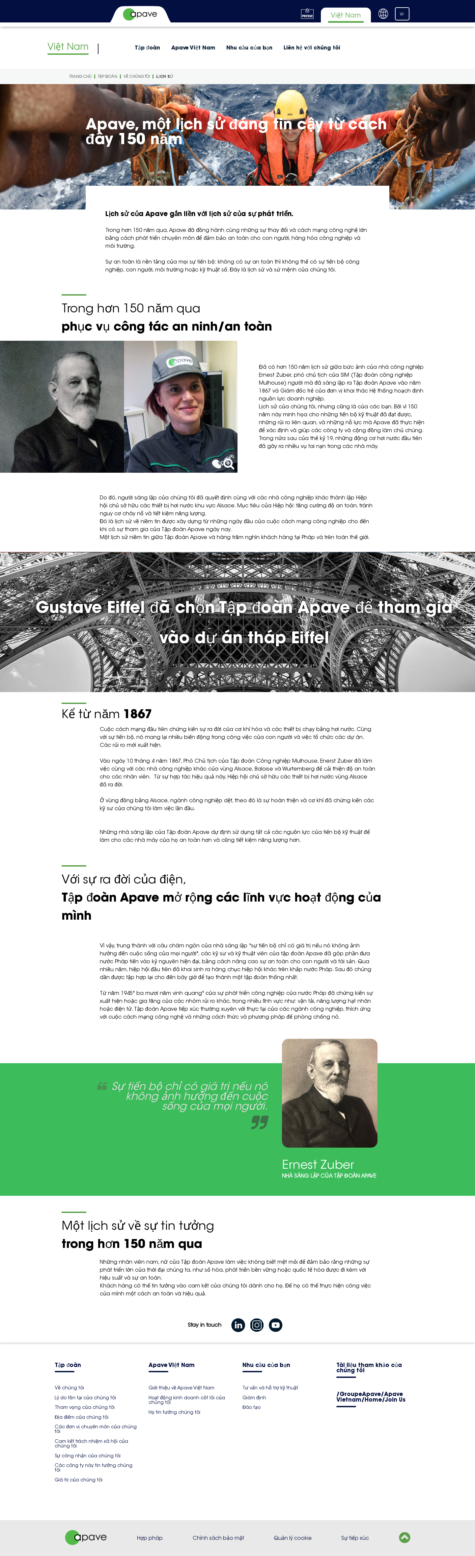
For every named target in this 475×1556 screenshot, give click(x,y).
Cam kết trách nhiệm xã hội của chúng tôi (91, 1443)
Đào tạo (251, 1407)
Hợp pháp (150, 1538)
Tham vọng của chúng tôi (85, 1407)
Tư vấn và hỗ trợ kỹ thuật (270, 1388)
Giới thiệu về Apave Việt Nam (181, 1388)
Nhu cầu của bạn (249, 47)
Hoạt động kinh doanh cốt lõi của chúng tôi (187, 1400)
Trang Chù (80, 76)
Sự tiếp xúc (355, 1538)
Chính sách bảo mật (218, 1538)
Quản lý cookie (293, 1538)
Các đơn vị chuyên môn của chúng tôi (96, 1429)
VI (402, 14)
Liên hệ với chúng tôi (312, 47)
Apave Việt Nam (193, 47)
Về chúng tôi (137, 76)
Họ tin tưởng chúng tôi (174, 1412)
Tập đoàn (147, 47)
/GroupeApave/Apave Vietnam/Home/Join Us (370, 1397)
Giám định (254, 1398)
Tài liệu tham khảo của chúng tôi (369, 1368)
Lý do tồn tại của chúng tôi (85, 1398)
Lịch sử (164, 76)
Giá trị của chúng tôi (78, 1480)
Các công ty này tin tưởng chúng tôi (93, 1467)
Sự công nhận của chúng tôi (88, 1456)
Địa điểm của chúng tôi (81, 1417)
